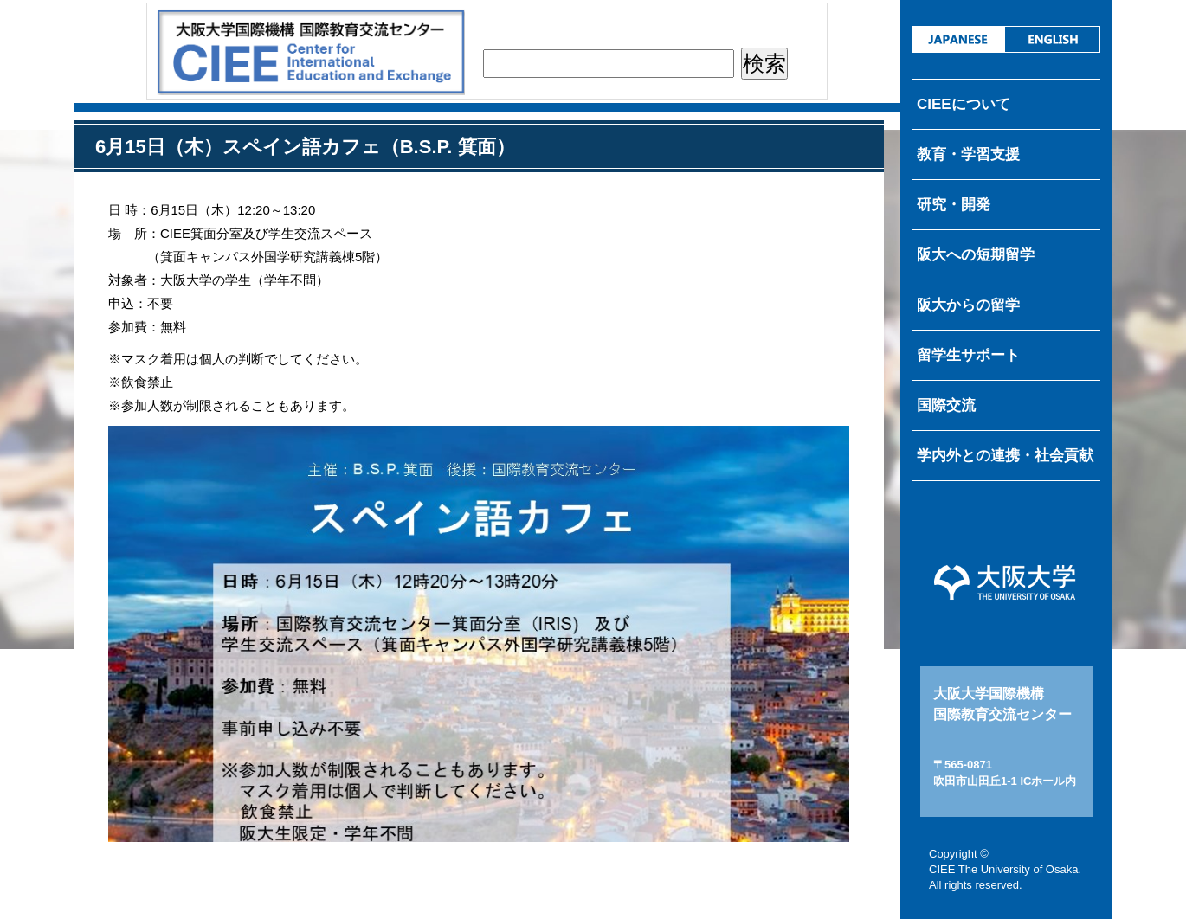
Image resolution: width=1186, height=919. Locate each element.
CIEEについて (963, 104)
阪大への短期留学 (976, 255)
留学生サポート (968, 355)
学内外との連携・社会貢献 (1005, 455)
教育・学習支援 (968, 154)
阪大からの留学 (968, 305)
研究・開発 (953, 204)
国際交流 (946, 405)
